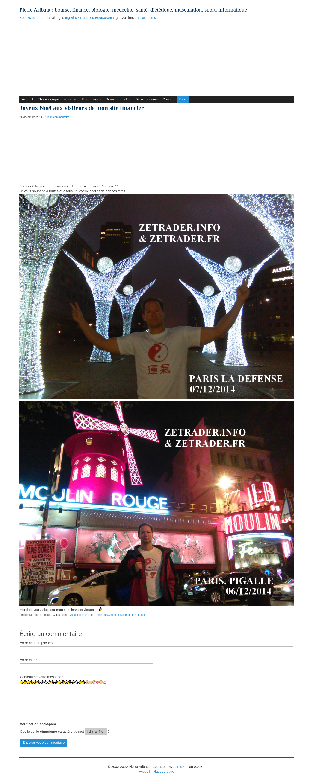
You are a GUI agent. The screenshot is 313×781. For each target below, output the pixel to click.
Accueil (27, 99)
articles (140, 18)
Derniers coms (146, 99)
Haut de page (164, 771)
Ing (67, 18)
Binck (75, 18)
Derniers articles (118, 99)
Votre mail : (28, 660)
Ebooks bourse (30, 18)
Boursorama (104, 18)
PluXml (182, 767)
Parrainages (91, 99)
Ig (116, 18)
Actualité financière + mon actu (89, 614)
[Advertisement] (156, 56)
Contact (168, 99)
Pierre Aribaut (34, 10)
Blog (182, 99)
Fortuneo (87, 18)
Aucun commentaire (57, 117)
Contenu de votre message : (41, 677)
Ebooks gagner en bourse (57, 99)
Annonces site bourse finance (127, 614)
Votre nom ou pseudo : (37, 643)
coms (152, 18)
